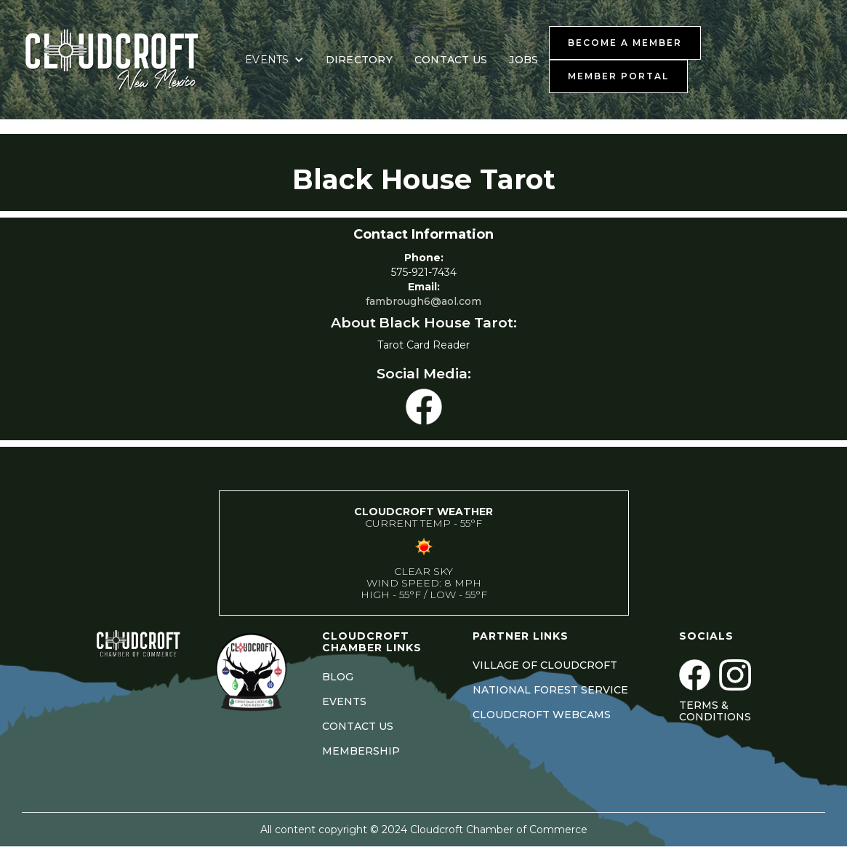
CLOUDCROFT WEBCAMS (542, 714)
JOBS (523, 59)
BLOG (337, 677)
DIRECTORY (359, 59)
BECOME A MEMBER (625, 42)
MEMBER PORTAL (618, 76)
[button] (274, 60)
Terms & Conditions (715, 711)
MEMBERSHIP (361, 751)
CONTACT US (451, 59)
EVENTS (344, 701)
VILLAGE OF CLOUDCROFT (545, 665)
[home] (127, 59)
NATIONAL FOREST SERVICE (550, 690)
